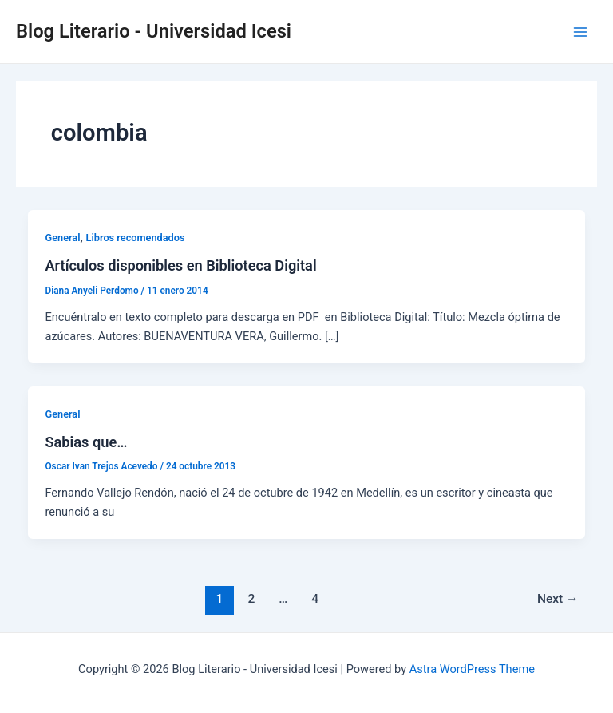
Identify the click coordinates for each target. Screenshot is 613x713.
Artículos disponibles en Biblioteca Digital (180, 265)
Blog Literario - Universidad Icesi (153, 31)
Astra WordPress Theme (472, 669)
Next (558, 599)
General (62, 238)
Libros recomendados (135, 238)
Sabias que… (86, 442)
